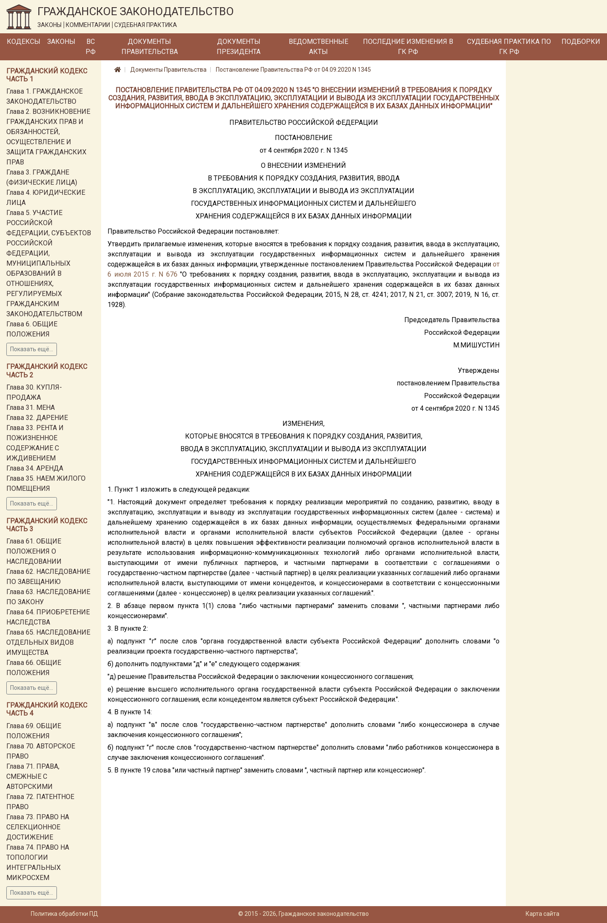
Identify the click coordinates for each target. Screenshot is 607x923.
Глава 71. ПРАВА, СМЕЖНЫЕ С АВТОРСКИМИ (32, 776)
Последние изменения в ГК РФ (408, 47)
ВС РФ (91, 47)
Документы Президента (239, 47)
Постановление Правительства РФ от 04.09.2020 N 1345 (293, 69)
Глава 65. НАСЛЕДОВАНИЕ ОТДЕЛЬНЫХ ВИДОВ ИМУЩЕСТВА (48, 642)
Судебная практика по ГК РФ (509, 47)
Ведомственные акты (318, 47)
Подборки (580, 42)
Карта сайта (542, 913)
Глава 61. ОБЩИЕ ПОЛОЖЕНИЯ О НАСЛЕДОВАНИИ (34, 551)
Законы (61, 42)
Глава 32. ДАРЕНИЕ (37, 418)
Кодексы (23, 42)
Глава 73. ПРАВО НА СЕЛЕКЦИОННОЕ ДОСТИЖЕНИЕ (37, 827)
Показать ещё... (31, 349)
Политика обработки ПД (64, 913)
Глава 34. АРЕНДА (34, 468)
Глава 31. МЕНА (30, 408)
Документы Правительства (149, 47)
